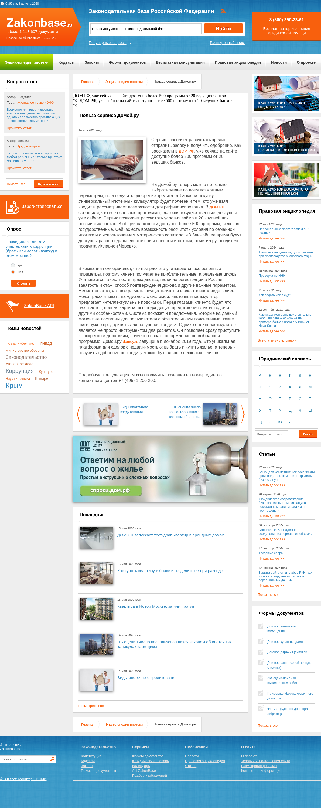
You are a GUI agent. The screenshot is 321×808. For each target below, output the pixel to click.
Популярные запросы (108, 42)
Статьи (190, 766)
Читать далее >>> (272, 238)
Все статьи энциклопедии (277, 340)
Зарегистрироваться (42, 206)
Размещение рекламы (259, 766)
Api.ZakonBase (144, 771)
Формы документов (127, 62)
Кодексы (67, 62)
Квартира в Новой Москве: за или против (155, 606)
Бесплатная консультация (180, 62)
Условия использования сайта (265, 761)
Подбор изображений (149, 775)
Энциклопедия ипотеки (27, 62)
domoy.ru (130, 341)
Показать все (15, 184)
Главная (87, 82)
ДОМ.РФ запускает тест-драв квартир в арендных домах (170, 535)
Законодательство (26, 357)
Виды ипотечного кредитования (146, 677)
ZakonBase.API (39, 305)
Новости (279, 62)
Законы (92, 62)
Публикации (196, 747)
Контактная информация (261, 771)
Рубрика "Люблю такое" (20, 343)
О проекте (306, 62)
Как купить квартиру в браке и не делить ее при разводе (170, 570)
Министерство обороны (25, 351)
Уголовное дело (19, 364)
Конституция (91, 756)
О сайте (248, 747)
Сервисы (140, 747)
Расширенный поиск (227, 42)
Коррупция (20, 371)
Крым (14, 385)
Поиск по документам (98, 771)
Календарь (141, 766)
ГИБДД (46, 344)
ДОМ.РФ (186, 151)
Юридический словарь (150, 761)
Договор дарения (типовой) (287, 652)
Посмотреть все (91, 706)
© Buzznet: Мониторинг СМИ (23, 779)
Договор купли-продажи (285, 642)
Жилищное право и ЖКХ (36, 102)
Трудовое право (29, 146)
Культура (46, 372)
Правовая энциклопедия (238, 62)
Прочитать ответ (19, 128)
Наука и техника (18, 379)
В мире (42, 378)
